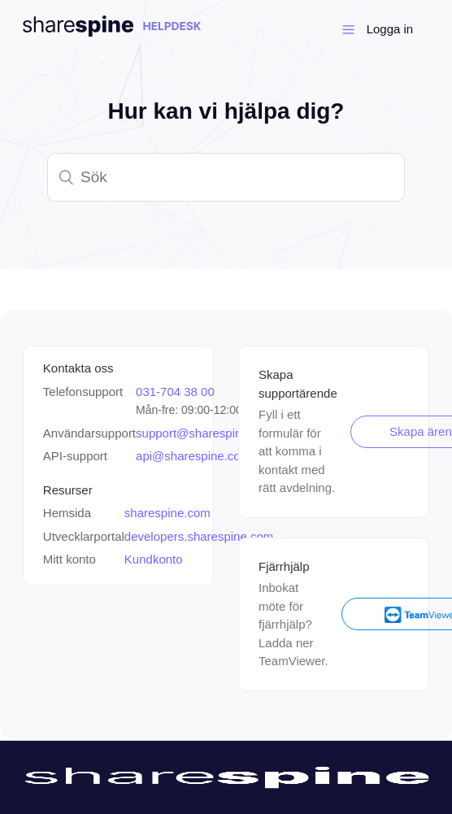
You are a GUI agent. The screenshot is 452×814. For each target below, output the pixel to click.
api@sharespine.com (193, 456)
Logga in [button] (390, 29)
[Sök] (226, 177)
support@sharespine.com (205, 433)
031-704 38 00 (175, 391)
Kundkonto (153, 559)
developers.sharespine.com (198, 536)
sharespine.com (167, 513)
